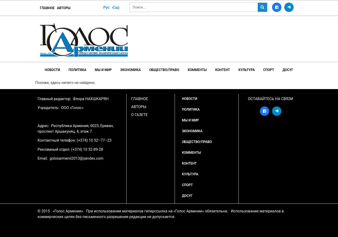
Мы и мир (103, 70)
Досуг (288, 70)
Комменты (197, 70)
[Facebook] (276, 7)
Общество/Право (164, 70)
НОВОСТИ (52, 70)
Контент (222, 70)
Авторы (63, 8)
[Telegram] (289, 7)
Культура (246, 70)
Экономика (130, 70)
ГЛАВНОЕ (47, 8)
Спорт (268, 70)
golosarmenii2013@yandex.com (76, 158)
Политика (77, 70)
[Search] (262, 7)
